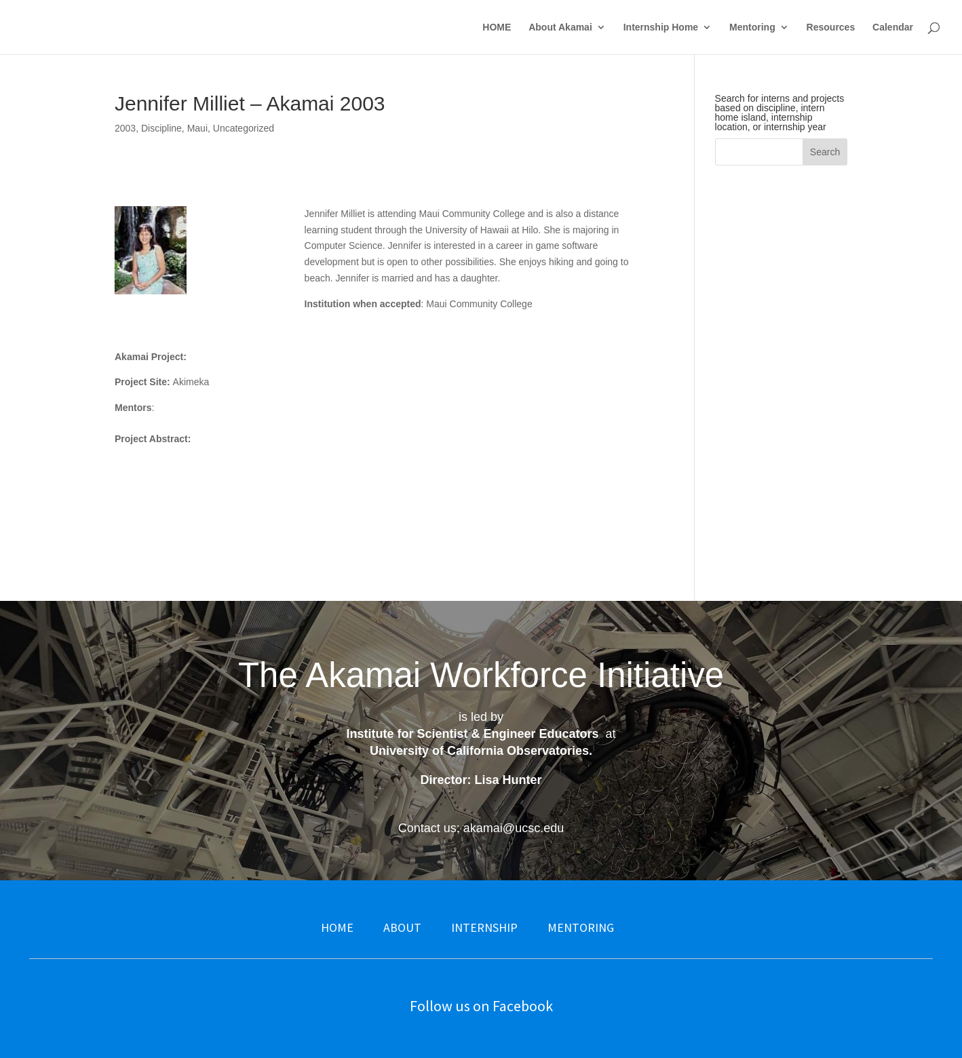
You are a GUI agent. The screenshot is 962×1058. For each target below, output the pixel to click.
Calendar (892, 27)
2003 (125, 128)
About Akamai (560, 27)
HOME (496, 27)
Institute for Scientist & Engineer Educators (472, 734)
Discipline (161, 128)
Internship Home (660, 27)
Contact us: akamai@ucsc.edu (481, 828)
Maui (197, 128)
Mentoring (752, 27)
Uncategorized (243, 128)
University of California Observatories (479, 751)
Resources (831, 27)
